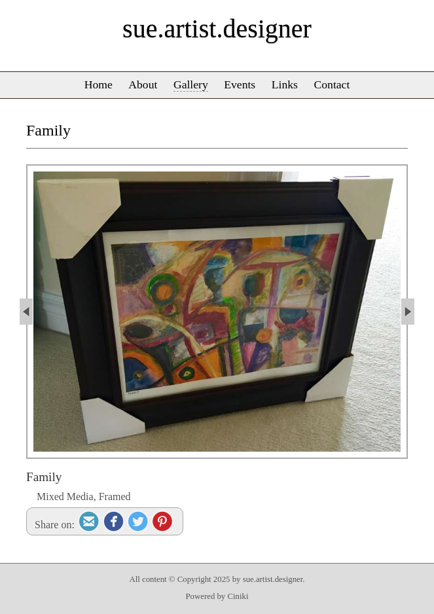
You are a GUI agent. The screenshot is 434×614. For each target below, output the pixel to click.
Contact (332, 84)
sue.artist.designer (217, 28)
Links (285, 84)
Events (239, 84)
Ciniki (237, 596)
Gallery (190, 84)
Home (98, 84)
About (142, 84)
